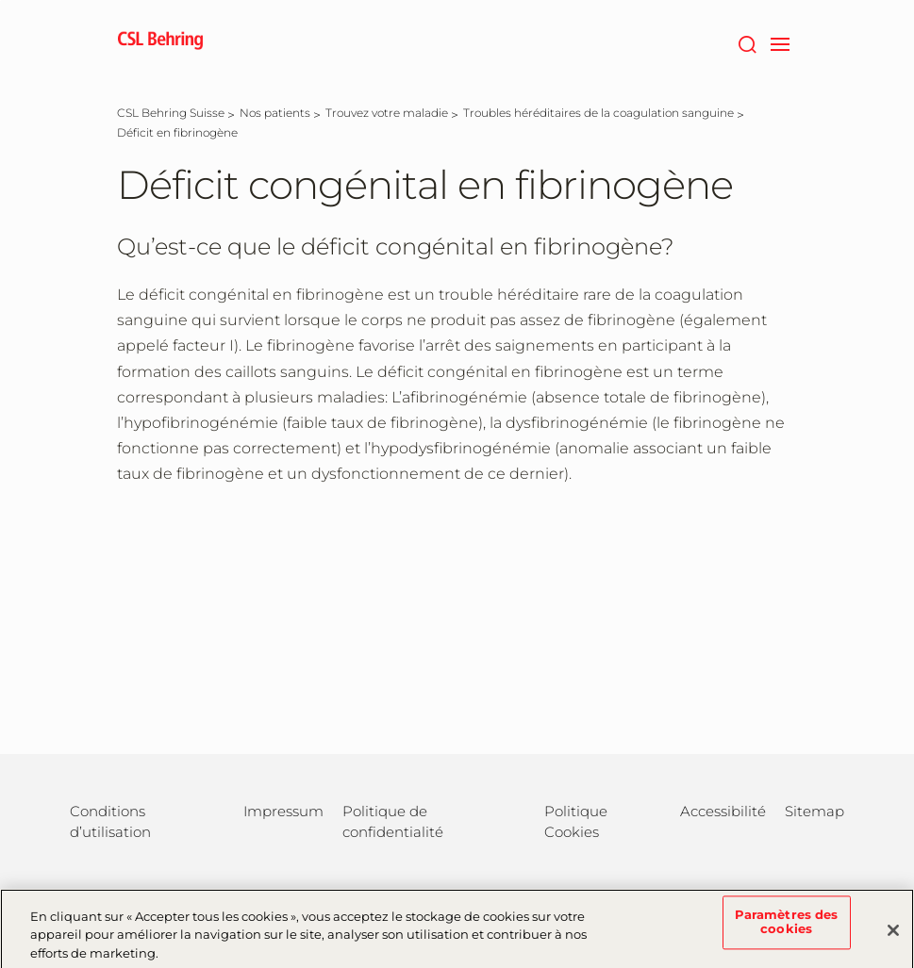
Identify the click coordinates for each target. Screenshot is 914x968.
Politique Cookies (575, 821)
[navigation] (780, 42)
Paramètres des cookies (787, 929)
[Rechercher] (747, 42)
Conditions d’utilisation (110, 821)
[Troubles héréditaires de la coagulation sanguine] (598, 113)
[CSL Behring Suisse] (170, 113)
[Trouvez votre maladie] (386, 113)
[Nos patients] (275, 113)
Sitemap (814, 811)
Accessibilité (723, 811)
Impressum (283, 811)
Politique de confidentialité (392, 821)
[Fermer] (893, 937)
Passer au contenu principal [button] (0, 0)
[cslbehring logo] (160, 42)
